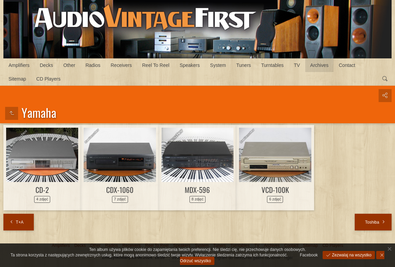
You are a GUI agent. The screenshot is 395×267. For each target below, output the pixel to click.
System (218, 65)
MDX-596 (197, 189)
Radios (92, 65)
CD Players (48, 79)
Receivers (121, 65)
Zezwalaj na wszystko (351, 255)
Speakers (190, 65)
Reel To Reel (155, 65)
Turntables (272, 65)
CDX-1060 (119, 189)
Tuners (243, 65)
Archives (319, 65)
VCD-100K (275, 189)
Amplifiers (19, 65)
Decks (46, 65)
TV (297, 65)
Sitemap (17, 79)
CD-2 (42, 189)
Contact (347, 65)
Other (69, 65)
